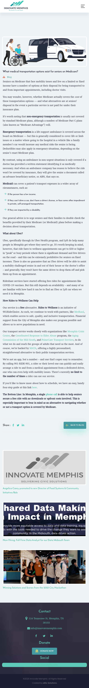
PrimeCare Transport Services (58, 339)
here (34, 387)
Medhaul (79, 311)
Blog (7, 77)
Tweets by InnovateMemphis (44, 665)
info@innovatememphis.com (46, 628)
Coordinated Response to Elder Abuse (35, 335)
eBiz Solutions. (50, 683)
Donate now (47, 651)
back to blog (77, 425)
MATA (33, 348)
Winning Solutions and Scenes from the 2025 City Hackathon (34, 588)
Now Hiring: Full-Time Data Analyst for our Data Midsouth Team (36, 540)
